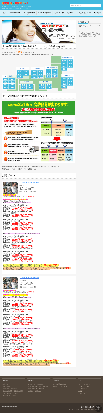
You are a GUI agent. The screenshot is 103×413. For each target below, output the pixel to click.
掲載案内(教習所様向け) (9, 407)
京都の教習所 (34, 74)
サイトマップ (82, 393)
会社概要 (70, 13)
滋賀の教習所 (40, 74)
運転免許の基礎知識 (44, 13)
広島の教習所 (26, 71)
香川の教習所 (30, 85)
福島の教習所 (64, 69)
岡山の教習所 (20, 71)
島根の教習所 (20, 74)
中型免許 (16, 393)
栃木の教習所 (70, 84)
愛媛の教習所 (24, 85)
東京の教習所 (64, 78)
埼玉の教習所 (64, 81)
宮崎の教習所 (12, 85)
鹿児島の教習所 (6, 87)
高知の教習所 (24, 87)
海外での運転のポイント (60, 384)
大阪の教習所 (34, 71)
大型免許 (5, 395)
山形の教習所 (70, 66)
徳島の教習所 (30, 87)
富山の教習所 (55, 73)
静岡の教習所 (49, 85)
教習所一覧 (97, 13)
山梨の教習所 (49, 70)
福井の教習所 (55, 76)
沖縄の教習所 (12, 87)
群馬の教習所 (64, 87)
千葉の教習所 (70, 81)
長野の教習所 (55, 70)
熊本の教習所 (12, 82)
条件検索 (5, 384)
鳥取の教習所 (26, 74)
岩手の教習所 (64, 63)
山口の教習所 (20, 77)
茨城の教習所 (64, 84)
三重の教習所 (49, 87)
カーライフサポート (84, 384)
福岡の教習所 (6, 79)
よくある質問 (6, 386)
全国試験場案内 (59, 13)
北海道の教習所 (64, 60)
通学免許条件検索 (29, 13)
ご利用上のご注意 (83, 386)
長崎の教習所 (6, 82)
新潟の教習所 (49, 73)
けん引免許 (12, 395)
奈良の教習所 (34, 77)
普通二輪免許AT (18, 391)
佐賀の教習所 (12, 79)
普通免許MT (6, 388)
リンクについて (83, 388)
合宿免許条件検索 (14, 13)
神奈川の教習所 (70, 78)
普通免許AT (14, 388)
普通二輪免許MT (7, 391)
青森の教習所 (70, 60)
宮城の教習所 (70, 63)
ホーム (4, 13)
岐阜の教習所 (42, 87)
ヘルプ (80, 391)
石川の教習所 (49, 76)
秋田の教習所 (64, 66)
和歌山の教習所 (40, 77)
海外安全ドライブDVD (60, 386)
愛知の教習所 (42, 85)
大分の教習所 (6, 85)
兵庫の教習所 (40, 71)
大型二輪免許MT (7, 393)
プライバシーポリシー (83, 13)
